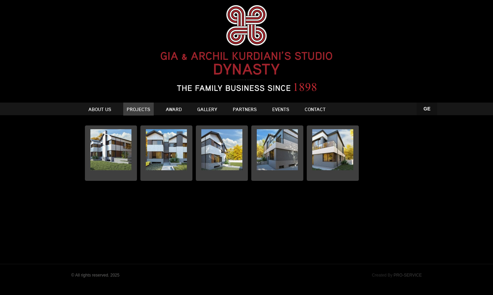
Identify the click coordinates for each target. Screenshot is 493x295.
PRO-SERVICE (408, 275)
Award (174, 109)
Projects (138, 109)
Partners (245, 109)
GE (427, 108)
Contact (315, 109)
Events (280, 109)
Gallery (207, 109)
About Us (99, 109)
